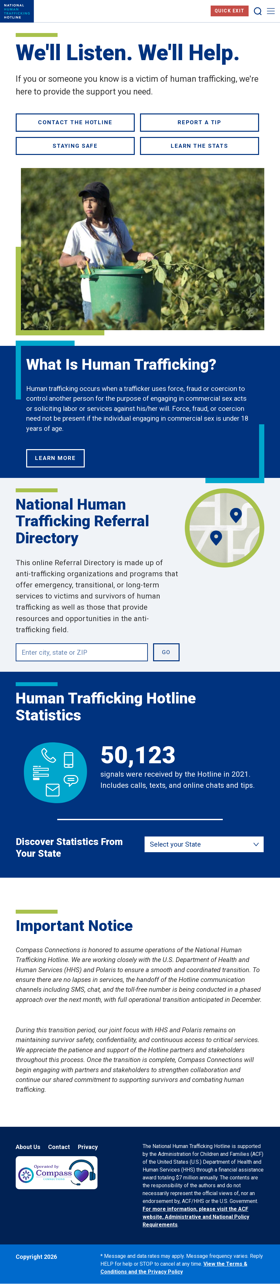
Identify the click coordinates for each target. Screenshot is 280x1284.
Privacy (88, 1146)
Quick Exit (230, 10)
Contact (59, 1146)
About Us (28, 1146)
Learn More (55, 458)
